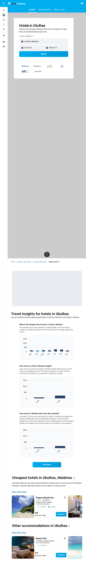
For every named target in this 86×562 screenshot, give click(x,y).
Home (13, 262)
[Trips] (4, 35)
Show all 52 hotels (19, 492)
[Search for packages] (4, 24)
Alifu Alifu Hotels (38, 262)
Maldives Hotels (22, 262)
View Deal (61, 514)
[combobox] (26, 36)
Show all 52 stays (19, 533)
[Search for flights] (4, 10)
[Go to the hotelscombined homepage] (17, 3)
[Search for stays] (4, 15)
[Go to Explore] (4, 29)
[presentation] (74, 478)
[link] (47, 464)
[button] (3, 3)
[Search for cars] (4, 19)
